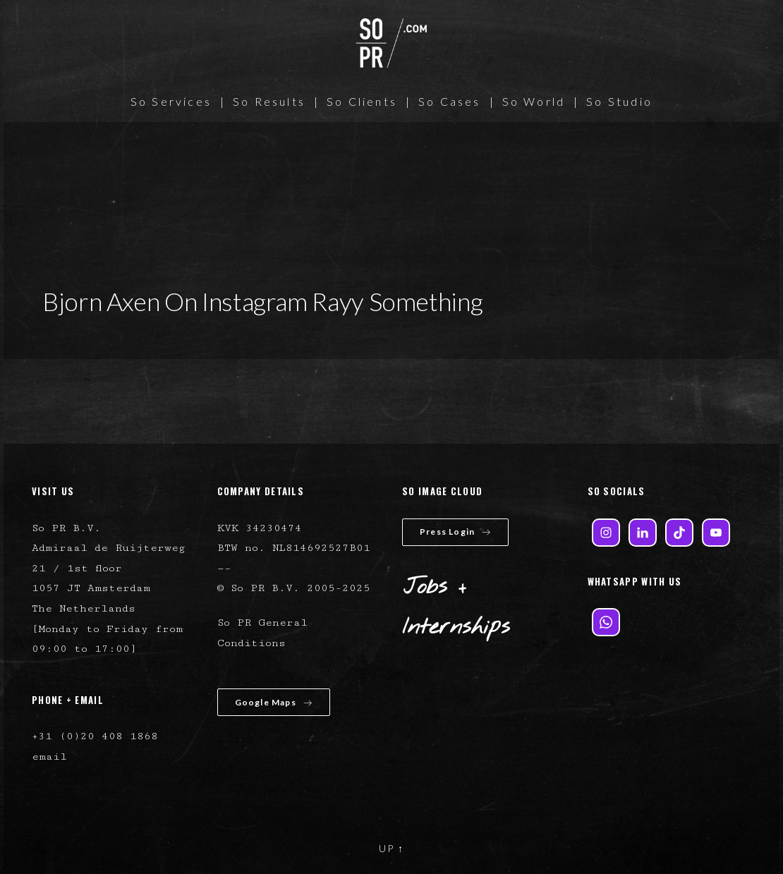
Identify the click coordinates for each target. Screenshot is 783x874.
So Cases (449, 101)
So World (534, 101)
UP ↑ (391, 848)
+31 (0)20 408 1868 (95, 736)
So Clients (362, 101)
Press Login (455, 531)
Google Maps (273, 702)
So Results (269, 101)
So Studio (619, 101)
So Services (171, 101)
